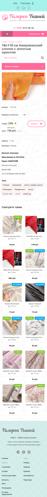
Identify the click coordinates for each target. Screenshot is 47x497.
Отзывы (5, 471)
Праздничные (20, 189)
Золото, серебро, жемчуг (33, 185)
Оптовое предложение (7, 493)
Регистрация (25, 3)
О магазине (6, 467)
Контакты (5, 480)
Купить (34, 124)
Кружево (27, 471)
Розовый (6, 185)
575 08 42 (23, 28)
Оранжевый (16, 185)
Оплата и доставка (9, 475)
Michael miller (8, 194)
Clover (18, 194)
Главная (4, 42)
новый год (27, 194)
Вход (15, 3)
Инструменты (29, 475)
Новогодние (7, 189)
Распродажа (6, 488)
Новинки (27, 467)
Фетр (3, 483)
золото (30, 189)
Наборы (27, 462)
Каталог (11, 42)
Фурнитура (28, 480)
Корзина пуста (36, 34)
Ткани (18, 42)
